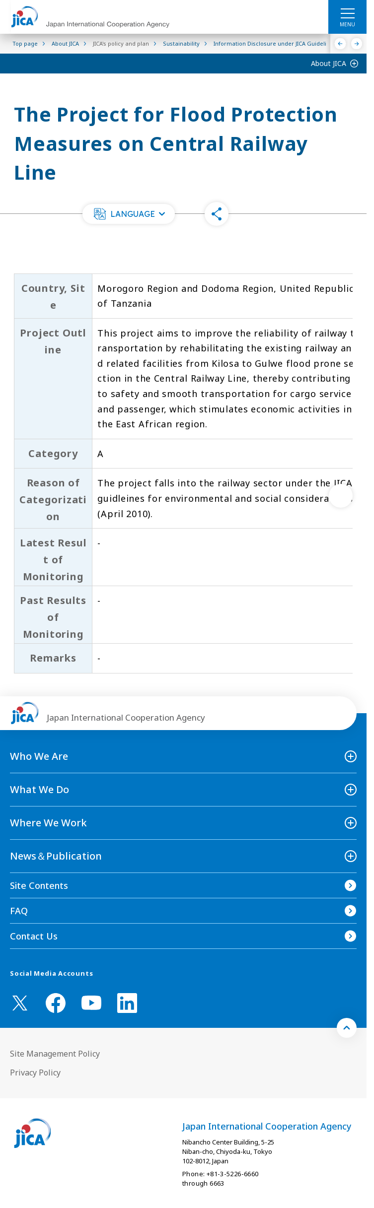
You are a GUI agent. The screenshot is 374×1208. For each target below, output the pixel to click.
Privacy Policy (35, 1072)
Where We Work (48, 822)
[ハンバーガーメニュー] (347, 12)
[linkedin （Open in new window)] (127, 1003)
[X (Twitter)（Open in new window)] (20, 1003)
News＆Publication (56, 856)
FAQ (19, 911)
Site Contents (39, 885)
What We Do (39, 789)
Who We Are (39, 756)
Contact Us (34, 936)
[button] (128, 214)
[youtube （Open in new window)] (91, 1003)
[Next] (357, 44)
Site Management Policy (55, 1053)
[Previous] (340, 44)
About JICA (328, 63)
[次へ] (341, 496)
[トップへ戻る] (347, 1028)
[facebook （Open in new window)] (56, 1003)
